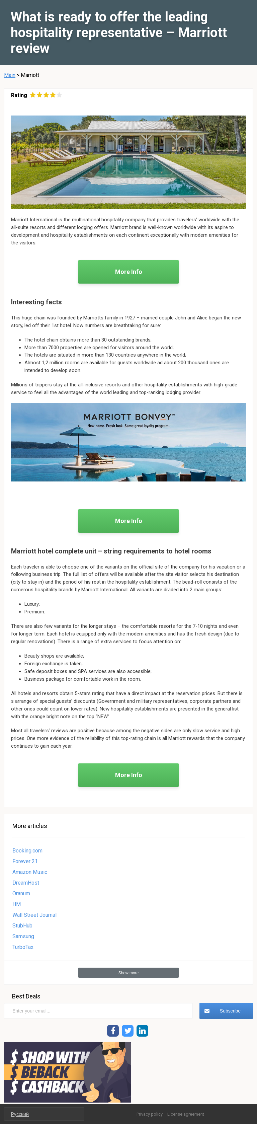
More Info (128, 271)
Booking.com (27, 850)
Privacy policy (150, 1114)
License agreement (185, 1114)
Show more (128, 973)
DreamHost (25, 883)
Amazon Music (29, 872)
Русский (20, 1114)
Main (9, 75)
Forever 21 (25, 861)
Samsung (23, 936)
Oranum (21, 893)
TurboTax (22, 947)
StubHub (22, 925)
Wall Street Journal (34, 915)
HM (16, 904)
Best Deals (26, 996)
